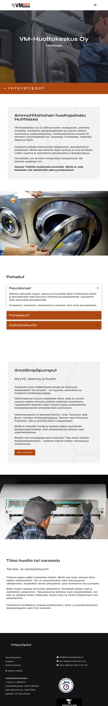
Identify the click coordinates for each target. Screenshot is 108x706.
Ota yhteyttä (25, 452)
